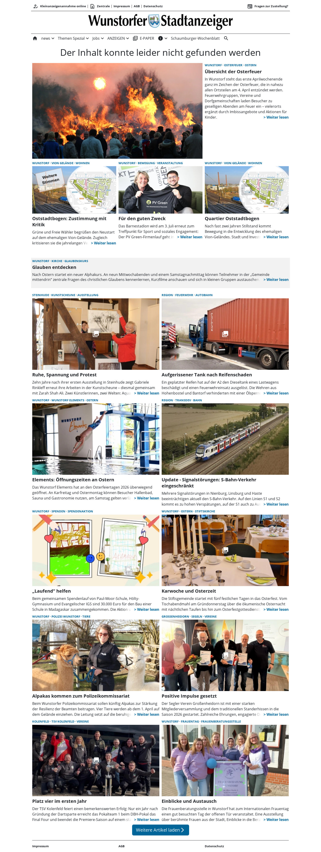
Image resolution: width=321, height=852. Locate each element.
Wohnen (83, 163)
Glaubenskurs (76, 261)
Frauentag (190, 721)
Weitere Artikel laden (160, 830)
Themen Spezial (71, 38)
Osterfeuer (233, 65)
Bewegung (147, 163)
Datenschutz (153, 6)
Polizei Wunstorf (66, 616)
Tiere (86, 616)
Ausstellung (87, 295)
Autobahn (204, 295)
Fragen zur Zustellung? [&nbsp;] (267, 6)
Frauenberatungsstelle (221, 721)
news (45, 38)
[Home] (36, 38)
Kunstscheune (63, 295)
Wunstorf (213, 65)
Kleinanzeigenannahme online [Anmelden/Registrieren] (59, 6)
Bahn (197, 400)
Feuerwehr (184, 295)
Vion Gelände (63, 163)
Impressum (122, 6)
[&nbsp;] (225, 38)
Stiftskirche (205, 511)
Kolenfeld (41, 721)
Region (168, 295)
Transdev (183, 400)
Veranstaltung (170, 163)
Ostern (251, 65)
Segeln (197, 616)
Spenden (59, 511)
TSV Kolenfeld (63, 721)
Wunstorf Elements (68, 400)
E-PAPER (143, 38)
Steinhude (41, 295)
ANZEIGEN (116, 38)
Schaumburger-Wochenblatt (195, 38)
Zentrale (100, 6)
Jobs (96, 38)
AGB (137, 6)
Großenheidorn (176, 616)
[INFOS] (160, 38)
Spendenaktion (80, 511)
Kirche (57, 261)
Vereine (211, 616)
